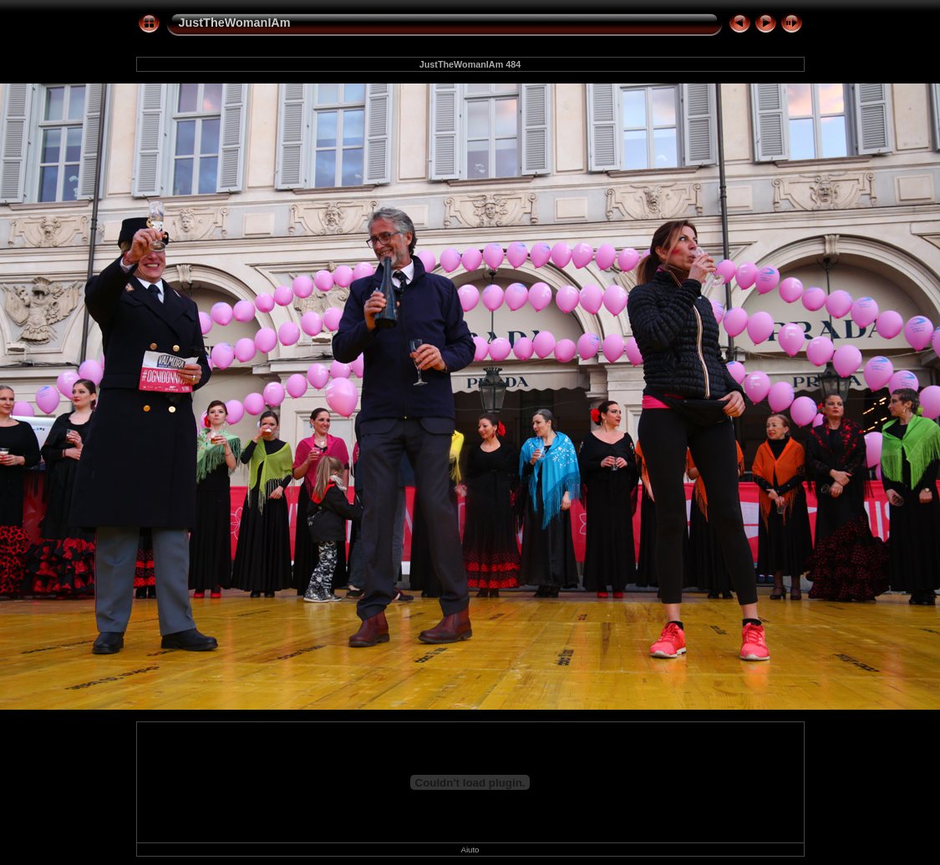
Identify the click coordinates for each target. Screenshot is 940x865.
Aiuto (470, 849)
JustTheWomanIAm (235, 22)
